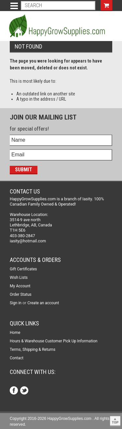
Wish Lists (19, 277)
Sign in (15, 303)
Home (15, 332)
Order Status (21, 294)
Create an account (43, 303)
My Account (20, 286)
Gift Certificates (23, 269)
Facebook (14, 391)
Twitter (25, 391)
